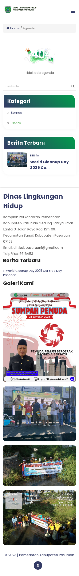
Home (13, 28)
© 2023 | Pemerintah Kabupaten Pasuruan (39, 555)
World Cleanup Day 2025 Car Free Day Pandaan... (32, 273)
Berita (34, 155)
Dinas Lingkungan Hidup (33, 201)
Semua (16, 112)
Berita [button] (16, 123)
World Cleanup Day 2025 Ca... (49, 164)
